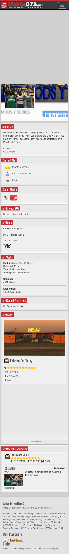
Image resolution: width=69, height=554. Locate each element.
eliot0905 (35, 516)
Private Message (20, 167)
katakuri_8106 (28, 522)
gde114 (61, 516)
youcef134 (58, 528)
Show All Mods (34, 441)
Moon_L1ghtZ (18, 525)
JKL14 (5, 522)
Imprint (55, 549)
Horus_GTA (41, 519)
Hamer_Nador (9, 519)
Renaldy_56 (8, 528)
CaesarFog (28, 513)
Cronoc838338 (9, 516)
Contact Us (18, 549)
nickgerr (29, 525)
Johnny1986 (15, 522)
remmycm (55, 525)
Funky (54, 516)
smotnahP (19, 528)
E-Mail (15, 180)
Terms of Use (30, 549)
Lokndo (57, 522)
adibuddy (7, 513)
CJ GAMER (10, 468)
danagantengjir (23, 516)
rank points (18, 228)
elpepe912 (45, 516)
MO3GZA (7, 525)
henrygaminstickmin (25, 519)
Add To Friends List (21, 173)
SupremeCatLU (32, 528)
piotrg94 (46, 525)
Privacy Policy (44, 549)
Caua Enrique (40, 513)
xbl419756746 (46, 528)
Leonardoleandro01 (44, 522)
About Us (7, 549)
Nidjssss (38, 525)
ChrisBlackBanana (56, 513)
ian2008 (50, 519)
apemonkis (17, 513)
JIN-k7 (58, 519)
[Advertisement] (34, 48)
